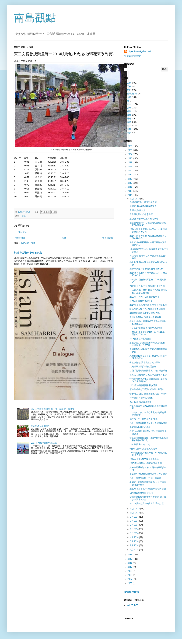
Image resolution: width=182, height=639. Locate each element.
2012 (130, 559)
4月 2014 (134, 537)
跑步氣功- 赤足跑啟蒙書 (141, 402)
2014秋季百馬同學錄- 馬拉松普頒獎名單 (148, 305)
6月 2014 (134, 529)
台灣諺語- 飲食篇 (137, 210)
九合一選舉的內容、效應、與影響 (145, 478)
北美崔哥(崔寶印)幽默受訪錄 (143, 366)
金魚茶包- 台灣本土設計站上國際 (145, 362)
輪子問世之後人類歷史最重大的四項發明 (148, 393)
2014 (130, 195)
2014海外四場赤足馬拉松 (141, 397)
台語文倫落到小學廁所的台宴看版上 (146, 317)
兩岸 (129, 97)
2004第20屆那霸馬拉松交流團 (144, 385)
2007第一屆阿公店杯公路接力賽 (144, 297)
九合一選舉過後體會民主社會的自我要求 (148, 423)
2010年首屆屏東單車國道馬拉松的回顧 (148, 489)
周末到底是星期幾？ (40, 426)
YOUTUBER (133, 605)
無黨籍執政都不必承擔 (140, 427)
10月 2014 (135, 513)
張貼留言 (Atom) (28, 243)
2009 (130, 571)
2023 (130, 158)
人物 (129, 83)
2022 (130, 162)
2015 (130, 191)
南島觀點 (35, 18)
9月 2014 (134, 517)
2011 (130, 563)
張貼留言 (22, 232)
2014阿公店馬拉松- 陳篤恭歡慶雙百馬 (147, 286)
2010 (130, 567)
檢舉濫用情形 (131, 591)
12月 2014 (135, 199)
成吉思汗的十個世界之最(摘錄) (144, 419)
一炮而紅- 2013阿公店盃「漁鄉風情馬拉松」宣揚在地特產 (148, 291)
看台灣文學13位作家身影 (141, 214)
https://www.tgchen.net (139, 51)
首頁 (64, 238)
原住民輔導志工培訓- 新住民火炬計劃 (147, 389)
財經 (129, 118)
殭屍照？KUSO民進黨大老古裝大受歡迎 (148, 474)
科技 (129, 111)
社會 (129, 104)
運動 (24, 216)
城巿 (129, 108)
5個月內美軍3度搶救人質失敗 (143, 448)
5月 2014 (134, 533)
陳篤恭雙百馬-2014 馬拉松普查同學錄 (147, 309)
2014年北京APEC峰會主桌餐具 (144, 459)
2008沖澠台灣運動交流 (140, 338)
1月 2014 (134, 549)
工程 (129, 86)
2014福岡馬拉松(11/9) (140, 444)
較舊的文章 (107, 238)
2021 (130, 166)
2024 (130, 154)
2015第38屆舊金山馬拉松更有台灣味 (147, 463)
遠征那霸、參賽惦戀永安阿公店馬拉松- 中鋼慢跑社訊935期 (148, 343)
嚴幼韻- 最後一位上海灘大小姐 (144, 218)
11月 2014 (135, 508)
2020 (130, 170)
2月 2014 (134, 545)
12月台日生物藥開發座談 (141, 493)
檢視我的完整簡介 (132, 56)
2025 (130, 150)
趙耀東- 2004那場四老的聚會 (143, 206)
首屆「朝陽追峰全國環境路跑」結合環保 (148, 370)
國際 (129, 122)
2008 (130, 575)
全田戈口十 (132, 93)
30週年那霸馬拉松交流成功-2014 (145, 313)
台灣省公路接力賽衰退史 (141, 301)
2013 (130, 554)
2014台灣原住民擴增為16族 (44, 443)
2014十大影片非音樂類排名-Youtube (146, 269)
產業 (129, 125)
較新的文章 (20, 238)
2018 (130, 179)
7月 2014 (134, 525)
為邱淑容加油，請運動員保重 (143, 202)
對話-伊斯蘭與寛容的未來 (28, 252)
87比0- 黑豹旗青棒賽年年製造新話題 (147, 503)
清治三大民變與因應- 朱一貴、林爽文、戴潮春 (52, 409)
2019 (130, 174)
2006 (130, 583)
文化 (129, 90)
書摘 (129, 115)
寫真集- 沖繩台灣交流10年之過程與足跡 (148, 375)
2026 (130, 146)
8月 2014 (134, 521)
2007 (130, 579)
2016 (130, 187)
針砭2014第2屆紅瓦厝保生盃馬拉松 (146, 328)
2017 (130, 183)
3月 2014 (134, 541)
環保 (129, 133)
